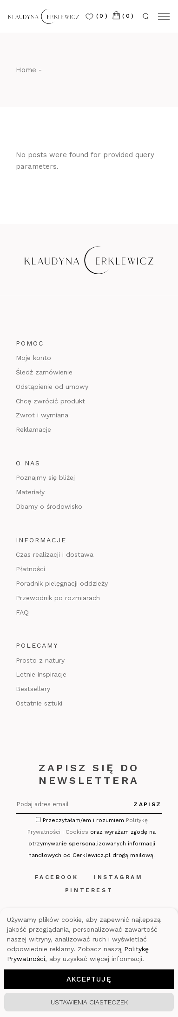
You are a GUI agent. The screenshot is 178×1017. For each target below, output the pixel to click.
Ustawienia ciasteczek (89, 1002)
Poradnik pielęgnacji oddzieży (62, 583)
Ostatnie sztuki (39, 703)
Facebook (56, 877)
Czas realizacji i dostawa (54, 554)
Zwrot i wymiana (42, 415)
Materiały (30, 492)
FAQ (22, 612)
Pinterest (89, 890)
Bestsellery (33, 688)
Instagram (118, 877)
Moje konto (33, 357)
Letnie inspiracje (41, 674)
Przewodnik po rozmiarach (58, 598)
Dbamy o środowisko (49, 506)
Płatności (30, 569)
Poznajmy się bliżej (45, 477)
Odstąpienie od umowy (52, 386)
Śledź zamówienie (44, 372)
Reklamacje (33, 429)
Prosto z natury (40, 660)
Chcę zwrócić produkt (50, 401)
